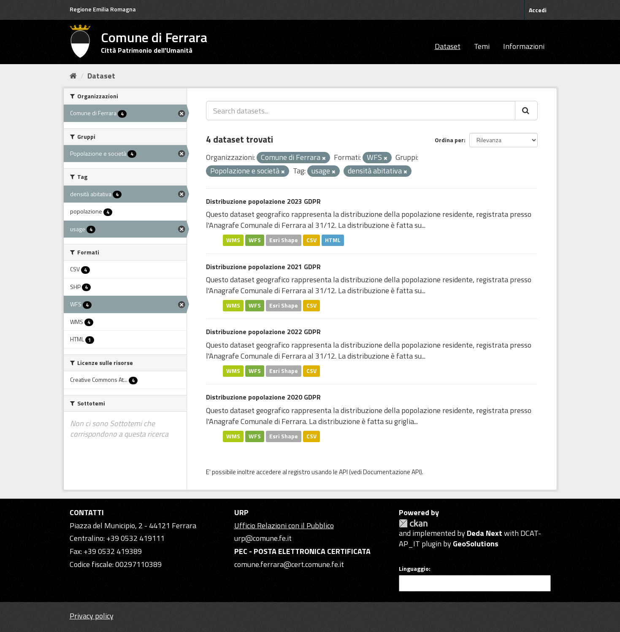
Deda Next (484, 533)
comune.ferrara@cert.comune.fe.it (289, 564)
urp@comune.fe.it (263, 538)
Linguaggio (414, 568)
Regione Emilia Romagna (103, 9)
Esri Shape (283, 240)
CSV (311, 240)
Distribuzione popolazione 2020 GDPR (263, 397)
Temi (482, 46)
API (343, 472)
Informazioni (523, 46)
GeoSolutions (475, 543)
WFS (255, 240)
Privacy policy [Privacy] (92, 615)
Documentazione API (391, 472)
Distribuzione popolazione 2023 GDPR (263, 201)
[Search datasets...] (360, 110)
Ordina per (449, 139)
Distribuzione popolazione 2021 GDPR (263, 267)
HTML (333, 240)
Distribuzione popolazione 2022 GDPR (263, 332)
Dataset (447, 46)
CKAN (413, 523)
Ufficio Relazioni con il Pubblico (284, 525)
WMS (233, 240)
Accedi (538, 9)
